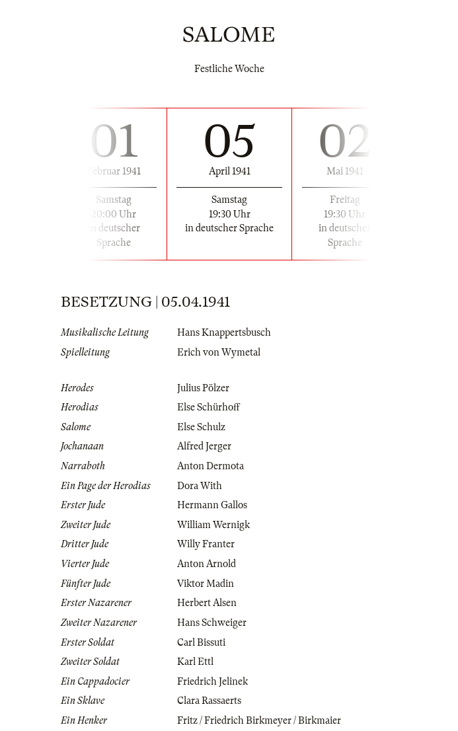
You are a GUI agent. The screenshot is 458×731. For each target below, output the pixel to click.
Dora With (199, 486)
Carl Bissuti (201, 642)
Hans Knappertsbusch (224, 332)
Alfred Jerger (204, 446)
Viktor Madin (205, 583)
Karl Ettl (195, 661)
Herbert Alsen (207, 602)
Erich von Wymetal (218, 352)
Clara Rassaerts (209, 700)
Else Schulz (201, 427)
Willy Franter (206, 544)
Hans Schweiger (212, 622)
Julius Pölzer (203, 388)
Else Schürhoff (208, 407)
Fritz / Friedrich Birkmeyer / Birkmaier (259, 720)
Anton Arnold (206, 563)
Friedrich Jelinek (212, 681)
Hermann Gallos (212, 505)
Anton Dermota (210, 466)
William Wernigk (213, 524)
